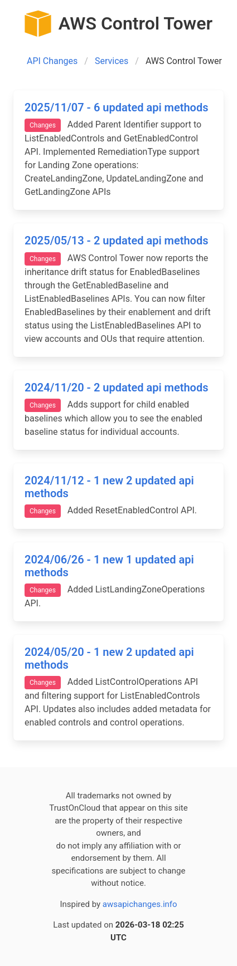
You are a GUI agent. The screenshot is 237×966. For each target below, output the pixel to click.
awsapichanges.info (140, 904)
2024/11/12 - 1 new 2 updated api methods (109, 487)
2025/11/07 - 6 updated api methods (116, 107)
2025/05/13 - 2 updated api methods (116, 240)
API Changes (52, 61)
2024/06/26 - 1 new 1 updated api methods (109, 566)
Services (111, 61)
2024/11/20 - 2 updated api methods (116, 387)
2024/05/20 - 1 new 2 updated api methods (109, 658)
